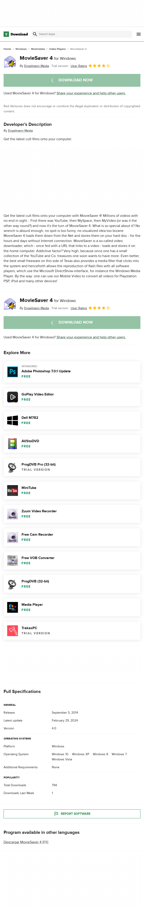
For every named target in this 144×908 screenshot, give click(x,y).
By (34, 66)
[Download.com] (16, 34)
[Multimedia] (38, 49)
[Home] (7, 49)
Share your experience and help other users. (91, 93)
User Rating (90, 65)
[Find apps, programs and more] (81, 34)
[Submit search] (35, 34)
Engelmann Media (20, 131)
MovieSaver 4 (48, 58)
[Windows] (21, 49)
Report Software (72, 814)
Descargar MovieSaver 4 (22, 842)
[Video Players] (57, 49)
